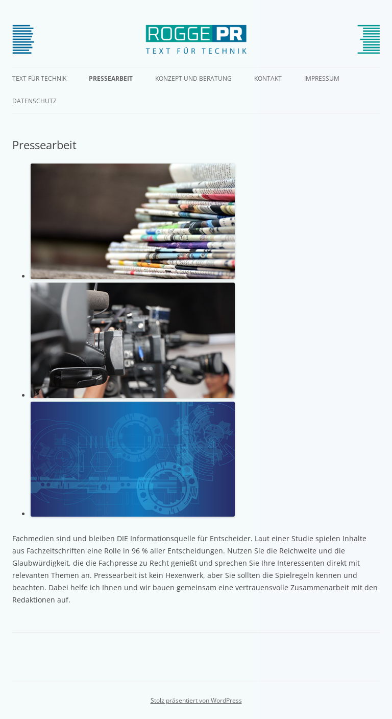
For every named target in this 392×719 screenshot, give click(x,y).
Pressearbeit (111, 78)
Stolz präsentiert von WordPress (196, 700)
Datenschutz (34, 101)
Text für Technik (39, 78)
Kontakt (268, 78)
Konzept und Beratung (193, 78)
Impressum (321, 78)
